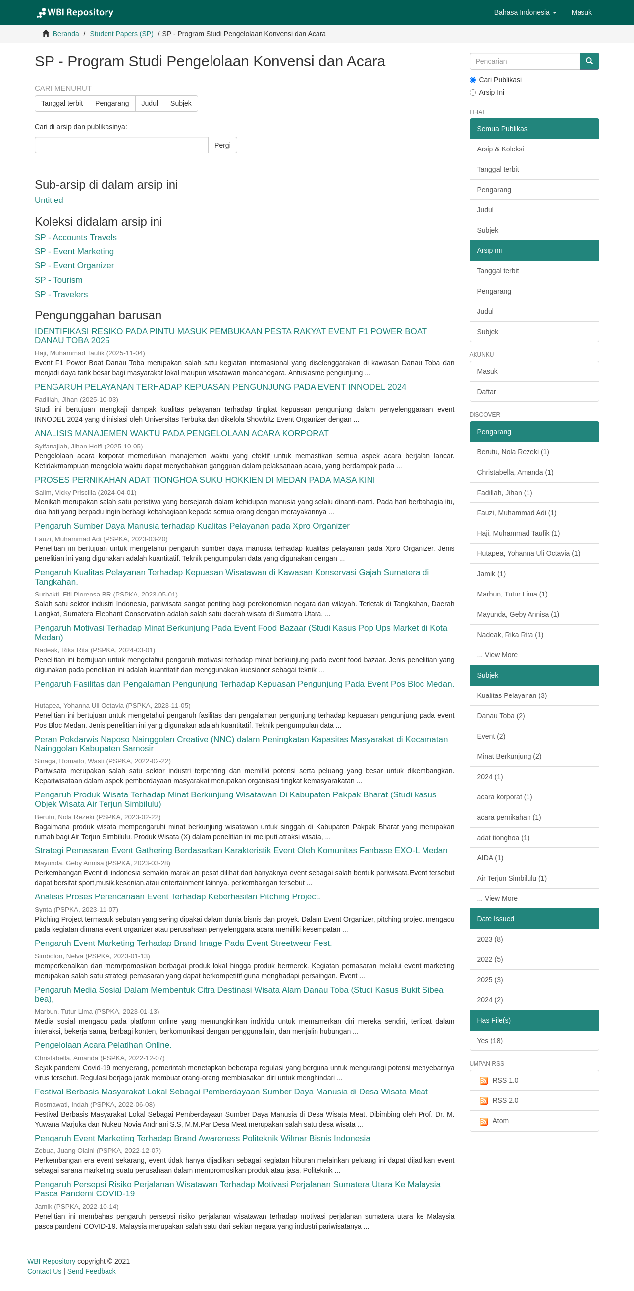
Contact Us (44, 1271)
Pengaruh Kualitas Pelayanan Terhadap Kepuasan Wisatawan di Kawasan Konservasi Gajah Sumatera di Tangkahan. (232, 577)
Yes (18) (490, 1040)
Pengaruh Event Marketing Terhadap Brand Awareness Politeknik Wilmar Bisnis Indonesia (202, 1138)
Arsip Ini (487, 92)
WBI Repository (51, 1261)
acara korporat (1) (504, 797)
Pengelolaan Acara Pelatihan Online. (103, 1045)
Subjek (181, 103)
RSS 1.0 (498, 1080)
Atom (493, 1121)
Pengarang (112, 103)
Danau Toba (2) (501, 716)
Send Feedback (91, 1271)
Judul (150, 103)
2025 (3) (490, 980)
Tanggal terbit (62, 103)
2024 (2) (490, 1000)
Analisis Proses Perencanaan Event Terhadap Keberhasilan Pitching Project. (177, 896)
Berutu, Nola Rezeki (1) (513, 452)
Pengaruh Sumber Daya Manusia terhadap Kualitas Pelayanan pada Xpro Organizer (192, 526)
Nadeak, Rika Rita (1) (510, 635)
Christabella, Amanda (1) (515, 472)
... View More (497, 655)
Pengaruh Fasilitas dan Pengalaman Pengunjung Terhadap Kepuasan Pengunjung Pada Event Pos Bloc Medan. (244, 684)
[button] (525, 12)
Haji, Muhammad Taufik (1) (518, 533)
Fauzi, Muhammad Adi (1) (517, 513)
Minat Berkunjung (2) (509, 756)
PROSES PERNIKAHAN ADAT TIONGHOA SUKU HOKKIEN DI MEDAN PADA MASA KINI (205, 480)
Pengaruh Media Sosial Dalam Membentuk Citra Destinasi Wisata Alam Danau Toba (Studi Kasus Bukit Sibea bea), (239, 994)
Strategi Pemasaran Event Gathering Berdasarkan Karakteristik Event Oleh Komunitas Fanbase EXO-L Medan (241, 850)
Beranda (66, 34)
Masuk (487, 371)
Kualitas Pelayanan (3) (512, 695)
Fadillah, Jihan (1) (504, 493)
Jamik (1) (491, 574)
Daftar (486, 392)
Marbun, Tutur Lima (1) (512, 594)
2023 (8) (490, 939)
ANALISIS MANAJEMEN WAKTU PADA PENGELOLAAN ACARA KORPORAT (182, 433)
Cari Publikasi (496, 80)
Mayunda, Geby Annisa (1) (518, 614)
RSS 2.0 (498, 1100)
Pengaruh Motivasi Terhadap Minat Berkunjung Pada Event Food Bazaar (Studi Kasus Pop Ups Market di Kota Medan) (241, 632)
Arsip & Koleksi (500, 149)
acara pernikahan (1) (509, 817)
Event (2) (491, 736)
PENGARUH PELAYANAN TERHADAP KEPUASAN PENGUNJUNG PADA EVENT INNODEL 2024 (220, 387)
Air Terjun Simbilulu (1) (512, 878)
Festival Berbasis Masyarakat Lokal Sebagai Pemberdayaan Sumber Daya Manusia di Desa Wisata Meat (231, 1091)
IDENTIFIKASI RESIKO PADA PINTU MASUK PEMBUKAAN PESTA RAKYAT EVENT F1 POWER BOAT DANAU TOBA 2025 (231, 336)
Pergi (222, 145)
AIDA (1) (490, 858)
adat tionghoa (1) (503, 838)
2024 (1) (490, 777)
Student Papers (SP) (121, 34)
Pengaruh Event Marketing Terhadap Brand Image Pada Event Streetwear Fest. (183, 943)
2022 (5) (490, 959)
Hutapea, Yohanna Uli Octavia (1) (529, 553)
